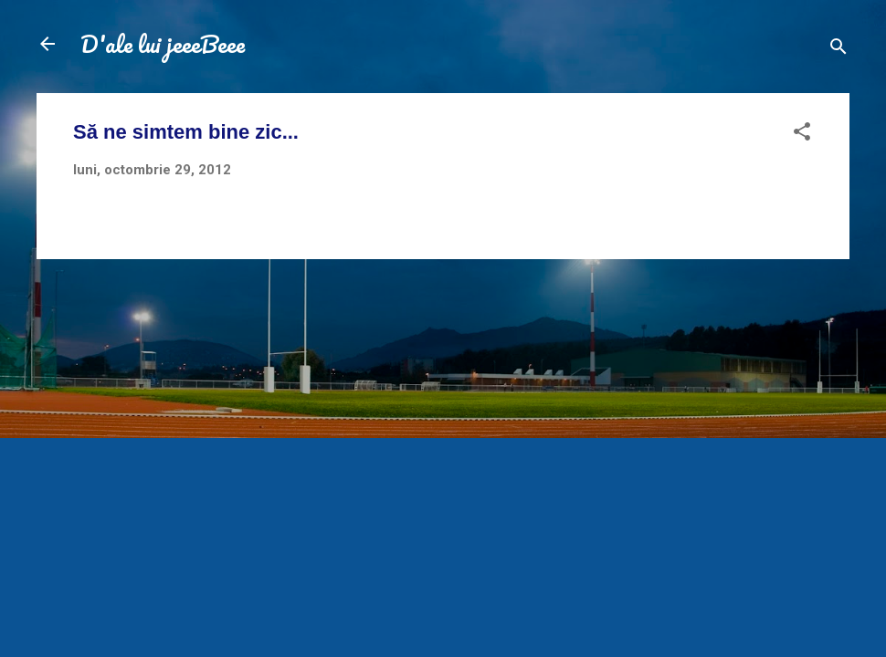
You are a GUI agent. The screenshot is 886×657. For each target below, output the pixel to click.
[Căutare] (838, 50)
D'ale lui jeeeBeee (162, 44)
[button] (802, 134)
